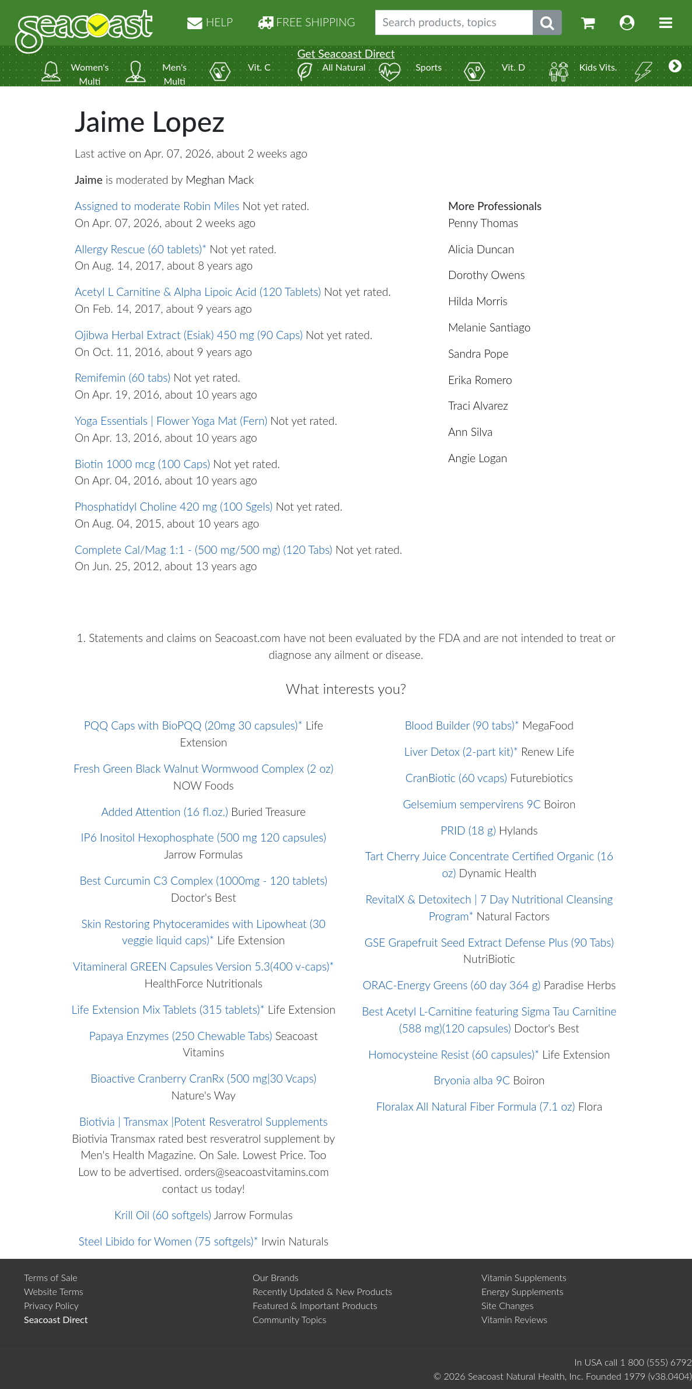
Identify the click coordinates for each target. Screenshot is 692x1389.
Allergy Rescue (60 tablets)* (141, 249)
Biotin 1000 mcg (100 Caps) (142, 463)
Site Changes (507, 1305)
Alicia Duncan (481, 249)
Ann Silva (470, 431)
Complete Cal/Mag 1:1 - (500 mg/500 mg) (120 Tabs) (204, 549)
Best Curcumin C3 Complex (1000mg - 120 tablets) (203, 880)
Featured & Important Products (315, 1305)
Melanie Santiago (489, 327)
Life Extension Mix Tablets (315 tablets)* (167, 1009)
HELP (210, 22)
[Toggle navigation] (666, 22)
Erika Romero (480, 379)
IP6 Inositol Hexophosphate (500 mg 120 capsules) (203, 837)
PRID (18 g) (468, 830)
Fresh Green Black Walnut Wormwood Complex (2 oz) (203, 768)
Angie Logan (477, 458)
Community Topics (289, 1319)
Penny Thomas (483, 222)
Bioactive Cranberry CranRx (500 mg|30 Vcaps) (203, 1078)
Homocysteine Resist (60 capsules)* (453, 1054)
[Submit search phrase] (547, 22)
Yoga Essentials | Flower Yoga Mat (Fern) (171, 420)
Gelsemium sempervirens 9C (471, 804)
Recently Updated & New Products (322, 1291)
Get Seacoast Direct (345, 53)
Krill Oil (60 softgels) (162, 1215)
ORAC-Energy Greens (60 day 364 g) (451, 985)
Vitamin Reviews (514, 1319)
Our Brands (276, 1277)
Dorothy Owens (486, 274)
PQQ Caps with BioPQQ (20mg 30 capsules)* (193, 725)
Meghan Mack (220, 179)
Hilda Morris (478, 301)
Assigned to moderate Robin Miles (157, 205)
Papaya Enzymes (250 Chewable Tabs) (180, 1035)
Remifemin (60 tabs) (122, 377)
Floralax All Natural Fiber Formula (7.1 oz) (475, 1106)
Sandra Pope (478, 353)
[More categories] (675, 66)
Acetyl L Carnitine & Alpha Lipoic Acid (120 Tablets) (198, 291)
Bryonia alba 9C (472, 1080)
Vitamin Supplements (524, 1277)
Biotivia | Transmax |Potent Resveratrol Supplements (203, 1121)
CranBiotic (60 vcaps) (456, 777)
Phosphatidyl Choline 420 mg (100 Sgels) (173, 506)
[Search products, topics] (454, 22)
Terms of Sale (51, 1277)
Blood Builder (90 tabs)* (462, 725)
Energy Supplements (522, 1291)
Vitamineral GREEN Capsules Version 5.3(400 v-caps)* (203, 966)
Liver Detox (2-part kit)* (461, 751)
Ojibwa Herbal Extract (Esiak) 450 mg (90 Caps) (189, 334)
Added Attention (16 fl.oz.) (164, 811)
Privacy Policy (51, 1305)
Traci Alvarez (478, 405)
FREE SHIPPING (306, 22)
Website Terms (53, 1291)
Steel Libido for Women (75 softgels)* (168, 1241)
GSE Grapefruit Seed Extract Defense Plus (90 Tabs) (489, 942)
